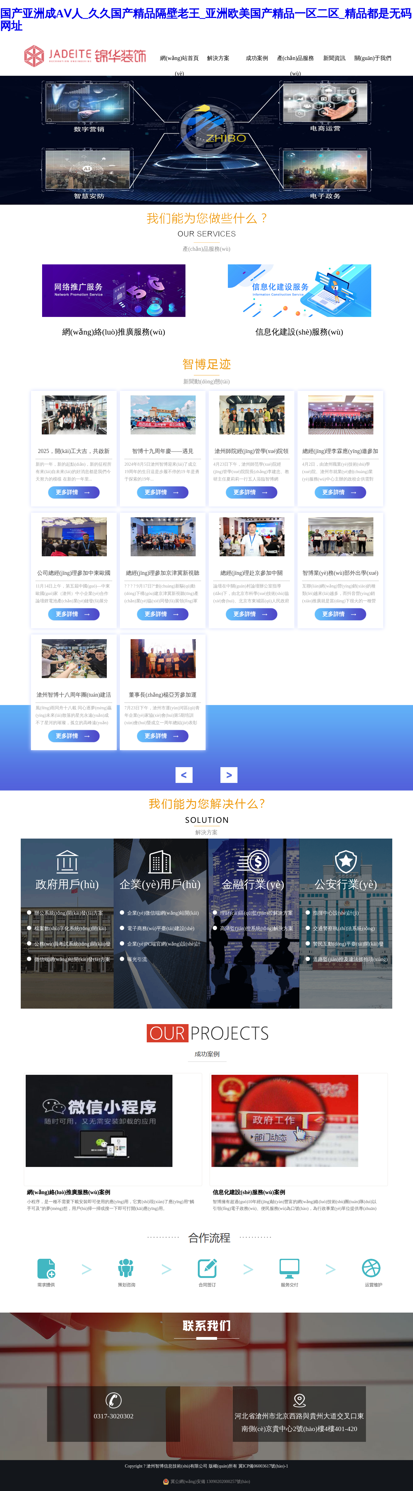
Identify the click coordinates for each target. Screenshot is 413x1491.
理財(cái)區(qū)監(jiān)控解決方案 (256, 913)
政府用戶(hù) (67, 880)
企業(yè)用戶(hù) (160, 880)
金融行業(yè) (253, 880)
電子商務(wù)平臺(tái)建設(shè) (160, 928)
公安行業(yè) (346, 880)
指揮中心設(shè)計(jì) (336, 913)
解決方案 (218, 58)
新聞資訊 (334, 58)
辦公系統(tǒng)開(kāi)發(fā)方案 (68, 913)
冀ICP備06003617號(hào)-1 (263, 1466)
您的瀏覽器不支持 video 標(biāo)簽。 (206, 140)
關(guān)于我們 (372, 58)
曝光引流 (137, 959)
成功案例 (257, 58)
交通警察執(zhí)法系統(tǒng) (344, 928)
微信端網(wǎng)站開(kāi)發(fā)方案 (72, 959)
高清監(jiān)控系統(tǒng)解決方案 (256, 928)
